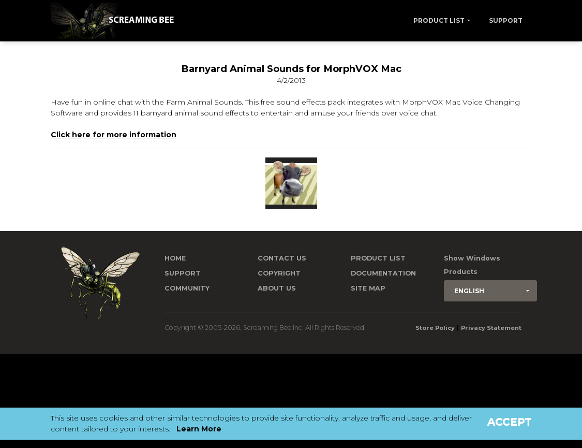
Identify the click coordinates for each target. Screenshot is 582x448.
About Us (277, 288)
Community (187, 288)
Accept (509, 421)
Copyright (279, 273)
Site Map (368, 288)
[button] (490, 290)
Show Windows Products (472, 265)
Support (506, 20)
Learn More (198, 428)
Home (175, 258)
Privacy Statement (491, 327)
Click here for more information (113, 134)
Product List (439, 20)
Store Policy (435, 327)
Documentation (383, 273)
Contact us (282, 258)
